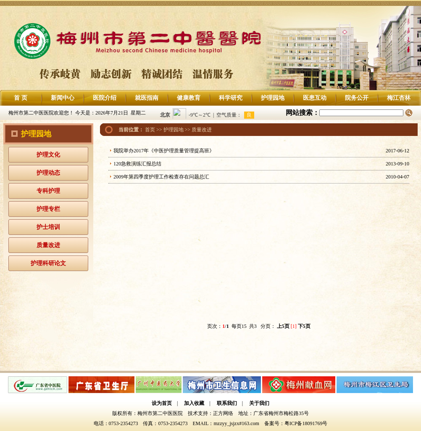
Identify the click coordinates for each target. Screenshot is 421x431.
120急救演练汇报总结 (137, 164)
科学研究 (230, 98)
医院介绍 (104, 98)
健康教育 (188, 98)
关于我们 (259, 403)
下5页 (304, 326)
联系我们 (227, 403)
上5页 (283, 326)
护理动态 (48, 173)
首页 (150, 130)
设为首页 (162, 403)
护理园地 (272, 98)
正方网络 (223, 413)
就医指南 (146, 98)
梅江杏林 (398, 98)
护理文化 (48, 155)
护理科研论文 (48, 263)
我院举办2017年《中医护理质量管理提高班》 (163, 151)
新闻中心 (62, 98)
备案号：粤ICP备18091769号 (296, 423)
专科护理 (48, 191)
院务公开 (356, 98)
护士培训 (48, 227)
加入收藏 (194, 403)
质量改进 (48, 245)
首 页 (20, 98)
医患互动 (314, 98)
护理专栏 (48, 209)
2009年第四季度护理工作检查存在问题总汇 (161, 177)
